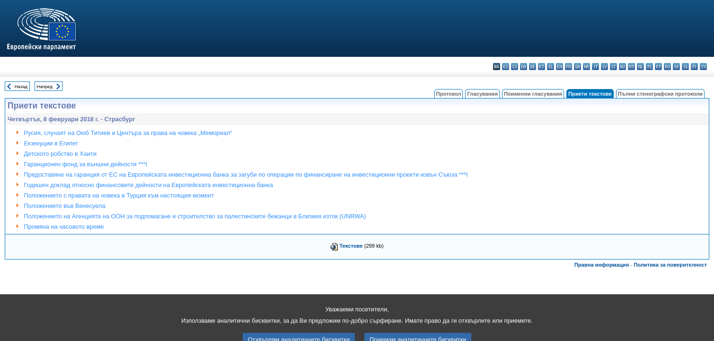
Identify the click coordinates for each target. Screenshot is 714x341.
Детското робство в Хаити (60, 153)
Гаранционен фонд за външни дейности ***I (85, 164)
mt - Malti (631, 66)
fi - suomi (694, 66)
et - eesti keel (541, 66)
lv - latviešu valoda (604, 66)
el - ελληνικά (550, 66)
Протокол (448, 94)
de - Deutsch (532, 66)
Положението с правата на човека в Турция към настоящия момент (119, 195)
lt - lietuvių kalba (613, 66)
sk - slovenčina (676, 66)
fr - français (568, 66)
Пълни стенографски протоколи (660, 94)
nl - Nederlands (640, 66)
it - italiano (595, 66)
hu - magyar (622, 66)
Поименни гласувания (533, 94)
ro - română (667, 66)
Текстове (350, 246)
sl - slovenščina (685, 66)
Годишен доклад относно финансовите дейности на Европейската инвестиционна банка (148, 184)
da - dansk (523, 66)
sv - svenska (703, 66)
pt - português (658, 66)
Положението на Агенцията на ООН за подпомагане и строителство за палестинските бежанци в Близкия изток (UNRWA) (195, 216)
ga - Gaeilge (577, 66)
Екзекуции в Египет (51, 143)
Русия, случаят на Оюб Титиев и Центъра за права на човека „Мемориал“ (128, 132)
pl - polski (649, 66)
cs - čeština (514, 66)
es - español (505, 66)
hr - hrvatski (586, 66)
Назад (21, 86)
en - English (559, 66)
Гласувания (482, 94)
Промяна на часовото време (64, 226)
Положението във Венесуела (65, 205)
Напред (45, 86)
